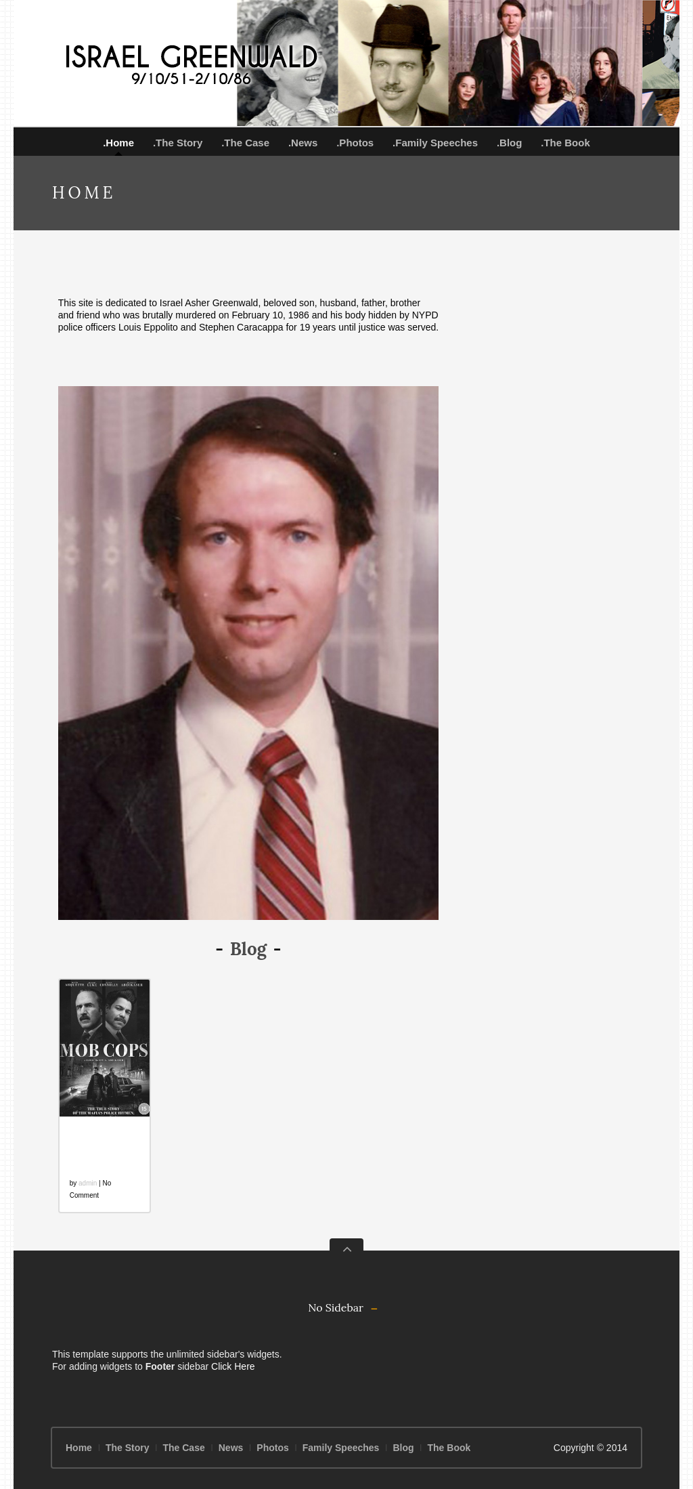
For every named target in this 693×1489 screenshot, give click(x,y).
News (231, 1447)
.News (302, 143)
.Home (118, 143)
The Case (183, 1447)
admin (88, 1183)
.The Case (245, 143)
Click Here (233, 1366)
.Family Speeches (435, 143)
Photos (272, 1447)
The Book (449, 1447)
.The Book (565, 143)
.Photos (355, 143)
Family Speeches (341, 1447)
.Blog (509, 143)
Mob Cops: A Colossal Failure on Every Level (101, 1149)
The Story (128, 1447)
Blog (403, 1447)
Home (79, 1447)
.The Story (177, 143)
